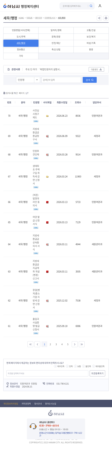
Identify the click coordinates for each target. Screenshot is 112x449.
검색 (88, 80)
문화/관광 (56, 36)
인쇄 (106, 18)
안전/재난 (56, 43)
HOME (21, 17)
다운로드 (94, 69)
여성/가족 (91, 43)
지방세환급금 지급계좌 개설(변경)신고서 (36, 271)
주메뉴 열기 (106, 6)
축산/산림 (56, 49)
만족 (71, 366)
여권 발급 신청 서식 (36, 222)
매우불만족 (100, 366)
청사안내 (38, 403)
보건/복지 (91, 36)
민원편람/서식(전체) (21, 30)
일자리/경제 (56, 30)
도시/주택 (21, 36)
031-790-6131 (62, 383)
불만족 (88, 366)
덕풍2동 (29, 17)
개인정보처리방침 (10, 403)
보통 (79, 366)
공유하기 (99, 18)
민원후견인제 (36, 154)
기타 (21, 55)
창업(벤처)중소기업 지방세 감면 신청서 (36, 300)
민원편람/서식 (49, 17)
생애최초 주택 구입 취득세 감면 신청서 (36, 176)
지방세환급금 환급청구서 (36, 135)
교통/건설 (91, 30)
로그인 (100, 6)
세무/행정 (61, 17)
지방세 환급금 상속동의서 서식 (36, 244)
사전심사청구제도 (36, 115)
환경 (91, 49)
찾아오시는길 (50, 403)
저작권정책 (26, 403)
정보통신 (21, 49)
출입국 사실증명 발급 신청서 (36, 325)
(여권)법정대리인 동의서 (36, 201)
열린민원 (38, 17)
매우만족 (60, 366)
